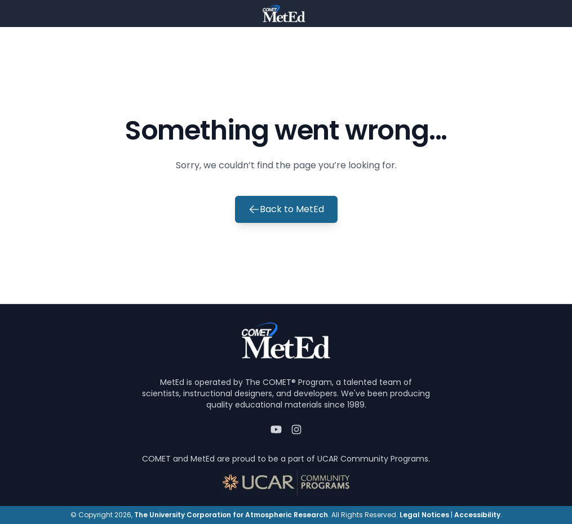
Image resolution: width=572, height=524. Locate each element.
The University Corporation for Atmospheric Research (231, 514)
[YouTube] (276, 429)
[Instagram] (296, 429)
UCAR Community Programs (372, 458)
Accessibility (477, 514)
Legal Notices (424, 514)
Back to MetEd (286, 209)
